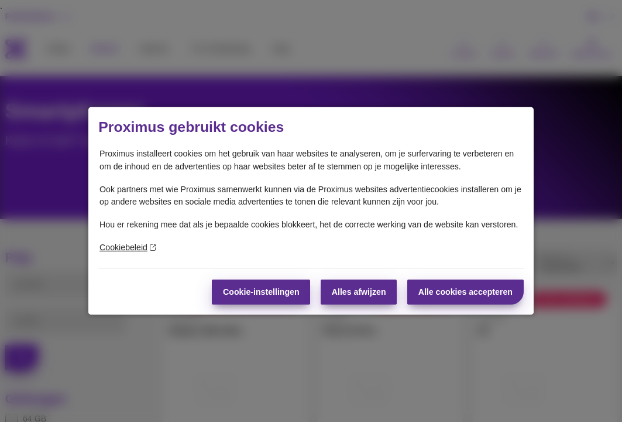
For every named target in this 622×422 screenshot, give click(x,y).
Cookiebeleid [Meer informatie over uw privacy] (127, 247)
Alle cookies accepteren (465, 291)
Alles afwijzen (359, 291)
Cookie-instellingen (261, 291)
